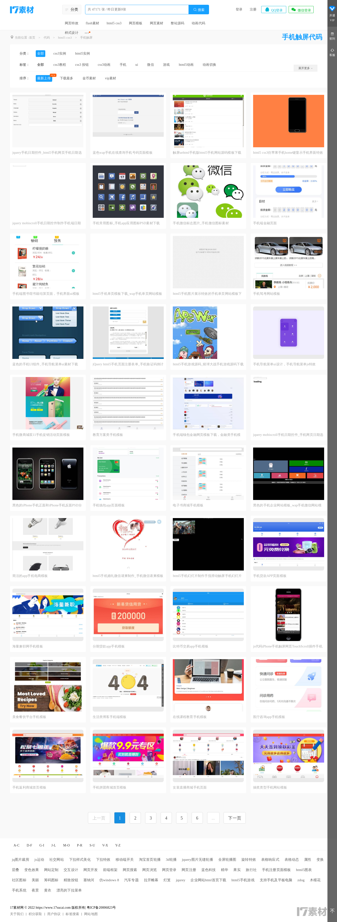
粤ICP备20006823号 (101, 907)
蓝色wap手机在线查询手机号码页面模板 (123, 152)
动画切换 (209, 64)
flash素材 (92, 23)
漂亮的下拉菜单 (69, 890)
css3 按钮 (82, 64)
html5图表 (304, 870)
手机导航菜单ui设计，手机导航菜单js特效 (284, 364)
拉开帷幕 (151, 880)
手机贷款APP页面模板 (269, 576)
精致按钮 (71, 880)
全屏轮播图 (227, 859)
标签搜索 (72, 914)
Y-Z (117, 845)
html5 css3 (114, 23)
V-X (105, 845)
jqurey (180, 880)
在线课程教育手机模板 (190, 717)
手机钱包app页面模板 (109, 505)
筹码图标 (51, 880)
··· (87, 33)
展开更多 (305, 68)
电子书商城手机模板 (188, 505)
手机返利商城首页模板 (29, 787)
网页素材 (156, 23)
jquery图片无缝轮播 (197, 859)
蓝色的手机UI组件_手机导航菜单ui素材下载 (45, 364)
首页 (32, 37)
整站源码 (177, 23)
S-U (92, 845)
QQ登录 (274, 9)
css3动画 (104, 64)
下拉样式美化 (80, 859)
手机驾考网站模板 (266, 293)
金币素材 (89, 78)
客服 (332, 52)
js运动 (39, 859)
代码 (47, 37)
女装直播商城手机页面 (190, 787)
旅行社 (251, 870)
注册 (253, 9)
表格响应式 (270, 859)
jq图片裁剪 (20, 859)
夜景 (35, 890)
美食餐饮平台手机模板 (29, 717)
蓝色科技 (208, 870)
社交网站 (56, 859)
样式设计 (71, 33)
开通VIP (332, 14)
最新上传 (44, 78)
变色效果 (31, 870)
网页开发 (90, 870)
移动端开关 (125, 859)
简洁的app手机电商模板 (30, 576)
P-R (79, 845)
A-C (17, 845)
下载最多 (66, 78)
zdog (301, 880)
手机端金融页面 (265, 223)
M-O (66, 845)
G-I (41, 845)
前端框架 (110, 870)
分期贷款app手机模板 (109, 646)
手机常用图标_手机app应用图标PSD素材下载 (126, 223)
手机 (123, 64)
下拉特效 (103, 859)
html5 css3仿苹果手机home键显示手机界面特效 (288, 152)
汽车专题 (131, 880)
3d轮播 (171, 859)
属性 (307, 859)
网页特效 (71, 23)
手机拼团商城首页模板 (110, 787)
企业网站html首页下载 (208, 880)
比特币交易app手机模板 (190, 646)
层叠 (15, 870)
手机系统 (19, 890)
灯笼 (167, 880)
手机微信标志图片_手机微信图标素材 (201, 223)
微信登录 (301, 9)
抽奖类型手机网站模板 (270, 787)
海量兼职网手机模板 (27, 646)
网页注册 (189, 870)
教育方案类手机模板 (108, 435)
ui (136, 64)
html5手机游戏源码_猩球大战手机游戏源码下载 (208, 364)
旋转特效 (248, 859)
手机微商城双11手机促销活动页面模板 (41, 435)
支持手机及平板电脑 (276, 880)
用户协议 (54, 914)
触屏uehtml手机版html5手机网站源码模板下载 (207, 152)
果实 (236, 870)
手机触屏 (86, 37)
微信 (150, 64)
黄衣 (47, 890)
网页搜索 (130, 870)
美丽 (35, 880)
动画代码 (198, 23)
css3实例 (59, 53)
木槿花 (315, 880)
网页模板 (136, 23)
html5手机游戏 (243, 880)
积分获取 (35, 914)
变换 (320, 859)
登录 (239, 9)
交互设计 (71, 870)
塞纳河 (88, 880)
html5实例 (82, 53)
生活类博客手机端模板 (110, 717)
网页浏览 (149, 870)
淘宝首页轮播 (150, 859)
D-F (29, 845)
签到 (332, 35)
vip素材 (110, 78)
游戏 (166, 64)
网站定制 (51, 870)
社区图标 (19, 880)
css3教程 (59, 64)
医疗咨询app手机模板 (269, 717)
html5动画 (186, 64)
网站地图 (91, 914)
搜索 (198, 10)
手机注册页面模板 (276, 870)
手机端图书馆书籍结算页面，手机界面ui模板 (45, 293)
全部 (40, 53)
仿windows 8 (109, 880)
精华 (224, 870)
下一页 (234, 818)
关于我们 (17, 914)
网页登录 (169, 870)
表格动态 (292, 859)
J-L (53, 845)
